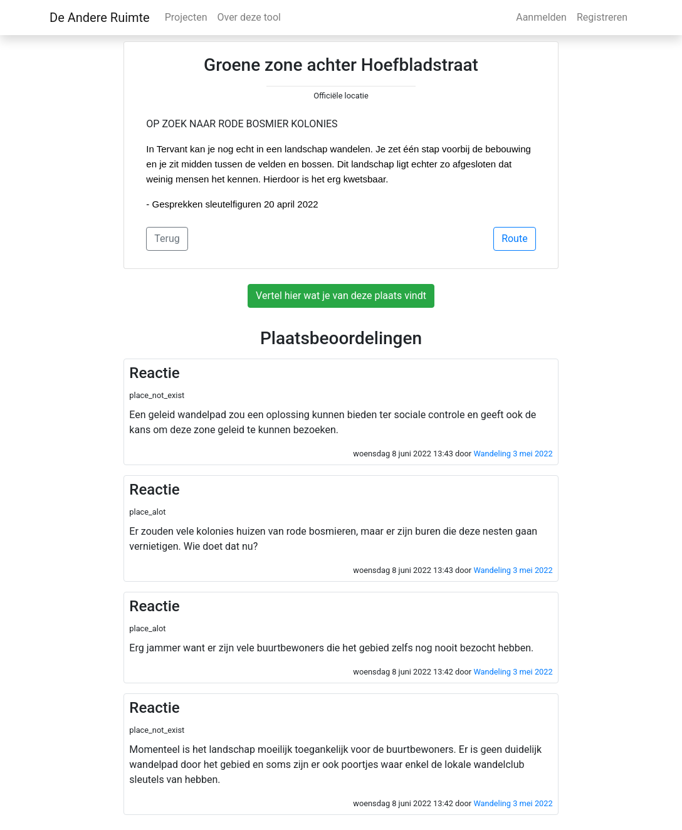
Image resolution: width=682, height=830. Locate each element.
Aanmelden (541, 17)
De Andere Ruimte (100, 17)
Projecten (186, 17)
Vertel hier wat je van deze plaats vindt (341, 296)
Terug (166, 238)
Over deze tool (249, 17)
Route (514, 238)
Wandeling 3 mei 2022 (512, 453)
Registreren (602, 17)
